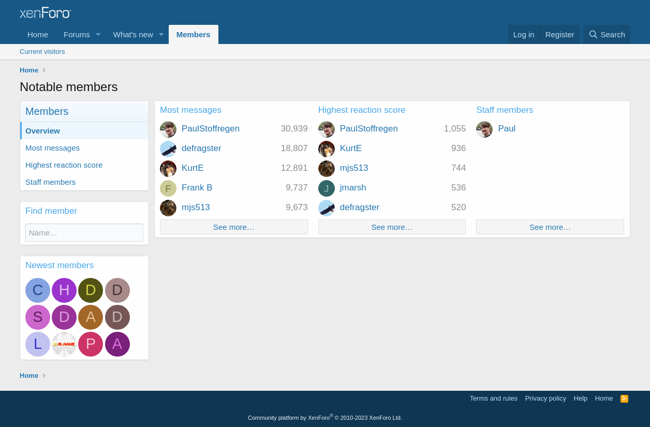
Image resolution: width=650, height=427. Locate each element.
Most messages (52, 147)
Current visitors (42, 51)
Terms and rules (494, 398)
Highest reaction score (63, 164)
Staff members (50, 182)
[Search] (606, 34)
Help (581, 398)
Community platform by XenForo (325, 418)
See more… (234, 227)
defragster (201, 148)
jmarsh (353, 188)
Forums (77, 34)
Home (37, 34)
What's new (133, 34)
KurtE (193, 168)
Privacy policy (545, 398)
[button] (98, 34)
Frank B (197, 188)
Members (193, 34)
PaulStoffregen (211, 129)
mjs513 (196, 207)
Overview (42, 130)
